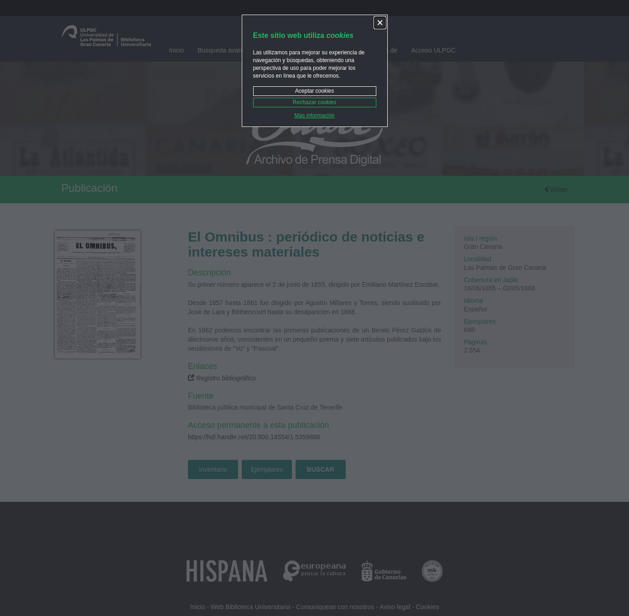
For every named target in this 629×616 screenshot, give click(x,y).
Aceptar (314, 91)
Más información (314, 115)
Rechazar (314, 102)
